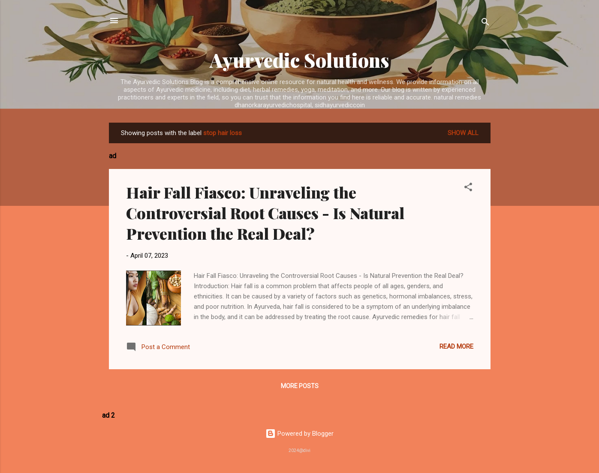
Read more (456, 346)
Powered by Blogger (299, 433)
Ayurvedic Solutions (299, 59)
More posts (300, 386)
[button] (468, 188)
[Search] (485, 23)
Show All (463, 133)
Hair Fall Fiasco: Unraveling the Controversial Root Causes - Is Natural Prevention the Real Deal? (265, 213)
